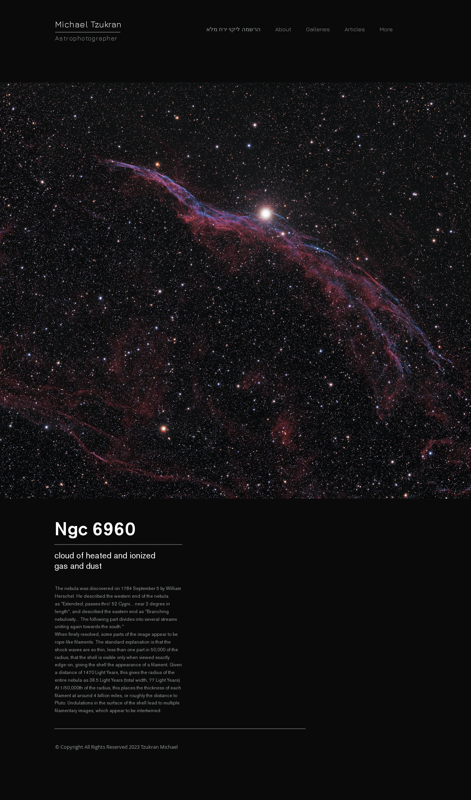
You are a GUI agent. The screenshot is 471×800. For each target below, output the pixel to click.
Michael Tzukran (88, 24)
